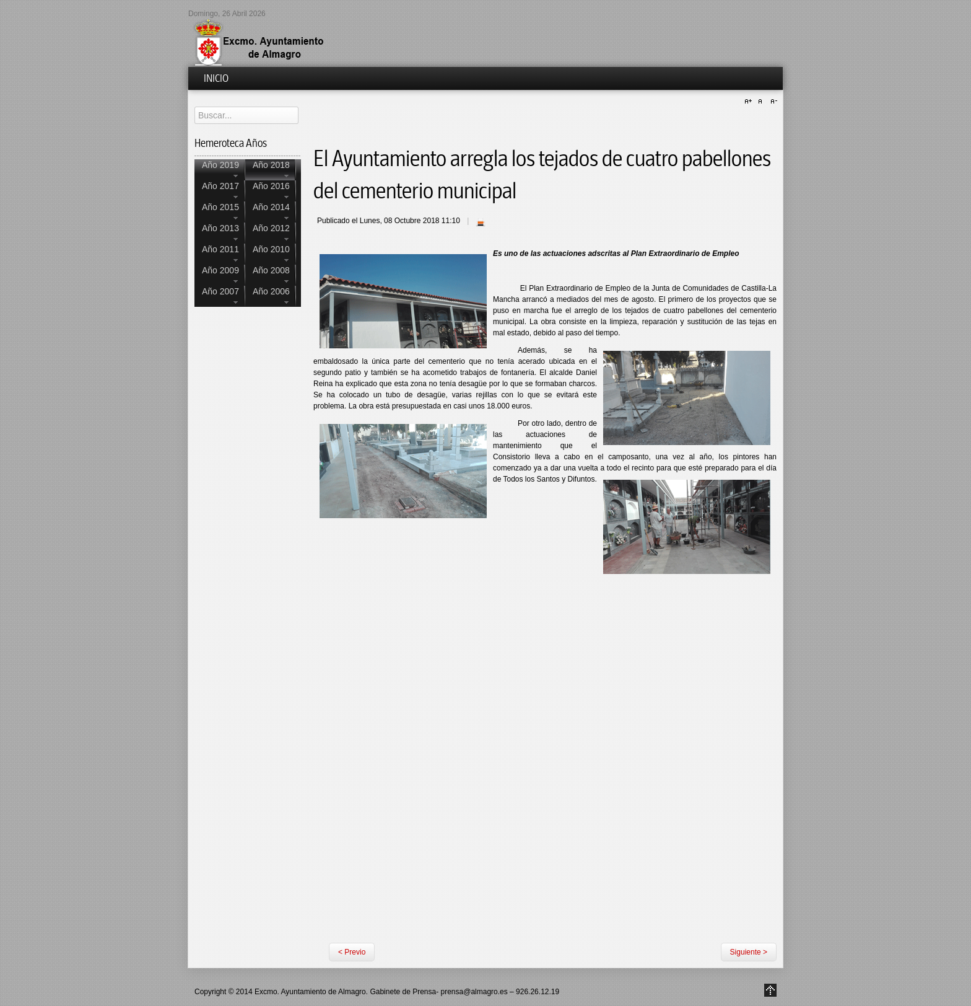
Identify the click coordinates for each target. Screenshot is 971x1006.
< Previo (351, 952)
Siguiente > (748, 952)
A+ (749, 102)
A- (772, 102)
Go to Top (770, 990)
